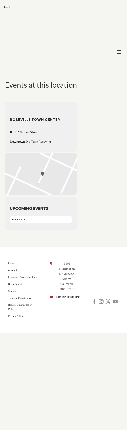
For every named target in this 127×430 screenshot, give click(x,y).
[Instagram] (101, 301)
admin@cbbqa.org (67, 296)
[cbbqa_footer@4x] (63, 19)
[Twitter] (108, 301)
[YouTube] (115, 301)
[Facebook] (94, 301)
